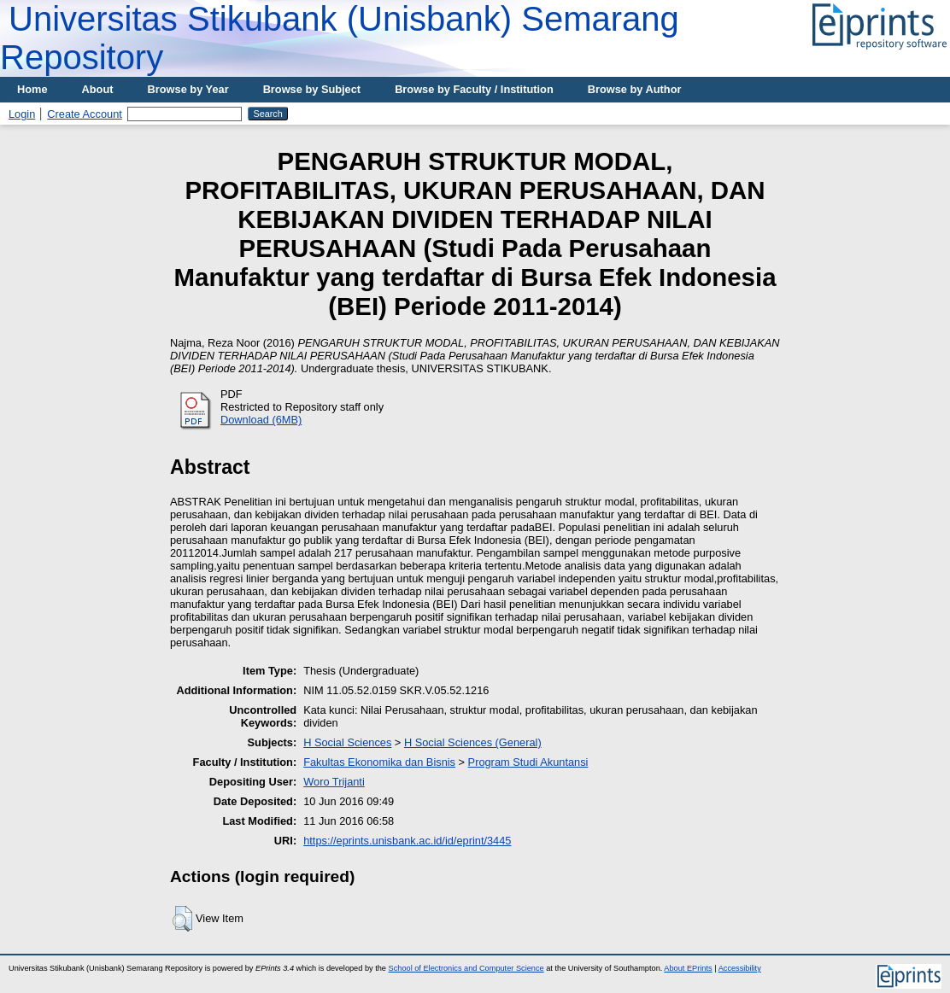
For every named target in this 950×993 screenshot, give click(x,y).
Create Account (84, 114)
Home (32, 89)
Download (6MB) (261, 419)
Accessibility (739, 968)
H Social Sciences (347, 742)
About (98, 89)
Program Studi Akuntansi (528, 762)
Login (22, 114)
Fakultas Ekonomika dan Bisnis (379, 762)
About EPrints (688, 968)
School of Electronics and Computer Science (466, 968)
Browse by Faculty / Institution (474, 89)
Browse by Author (635, 89)
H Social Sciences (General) (473, 742)
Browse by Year (188, 89)
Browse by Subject (312, 89)
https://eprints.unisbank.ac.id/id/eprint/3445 (407, 840)
